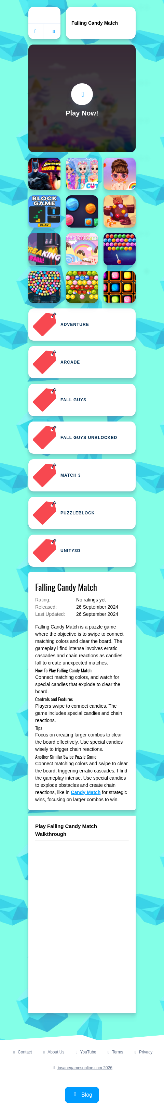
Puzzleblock (63, 513)
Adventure (60, 325)
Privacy (143, 1052)
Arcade (56, 362)
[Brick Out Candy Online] (82, 249)
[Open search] (53, 31)
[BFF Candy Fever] (82, 174)
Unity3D (56, 551)
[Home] (44, 15)
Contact (22, 1052)
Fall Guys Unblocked (74, 438)
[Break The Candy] (120, 211)
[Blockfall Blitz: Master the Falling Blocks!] (44, 211)
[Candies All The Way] (120, 287)
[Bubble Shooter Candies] (120, 249)
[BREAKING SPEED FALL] (44, 249)
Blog (82, 1094)
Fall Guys (59, 400)
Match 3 (56, 475)
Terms (114, 1052)
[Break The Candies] (82, 211)
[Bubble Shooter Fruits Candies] (82, 287)
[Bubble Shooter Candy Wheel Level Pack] (44, 287)
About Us (52, 1052)
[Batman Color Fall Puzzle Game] (44, 174)
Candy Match (85, 792)
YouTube (85, 1052)
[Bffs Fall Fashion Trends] (120, 174)
